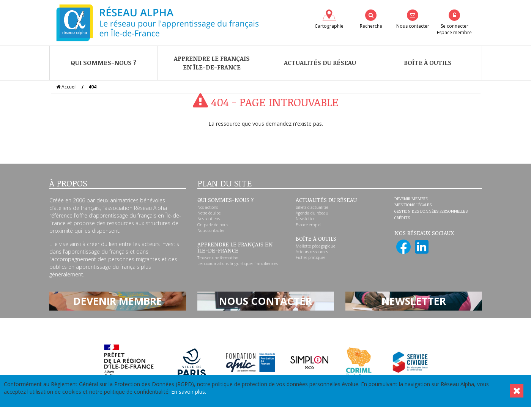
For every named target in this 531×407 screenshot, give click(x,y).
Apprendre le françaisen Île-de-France (212, 62)
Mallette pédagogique (315, 246)
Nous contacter (211, 230)
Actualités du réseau (320, 62)
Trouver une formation (217, 257)
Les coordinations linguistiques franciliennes (237, 263)
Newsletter (305, 218)
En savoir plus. (188, 391)
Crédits (402, 218)
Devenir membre (411, 199)
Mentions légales (413, 205)
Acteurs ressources (312, 251)
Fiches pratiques (310, 257)
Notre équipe (209, 213)
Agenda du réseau (312, 213)
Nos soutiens (208, 218)
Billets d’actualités (312, 207)
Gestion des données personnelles (431, 211)
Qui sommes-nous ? (104, 62)
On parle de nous (212, 224)
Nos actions (207, 207)
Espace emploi (308, 224)
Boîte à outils (428, 62)
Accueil (66, 87)
